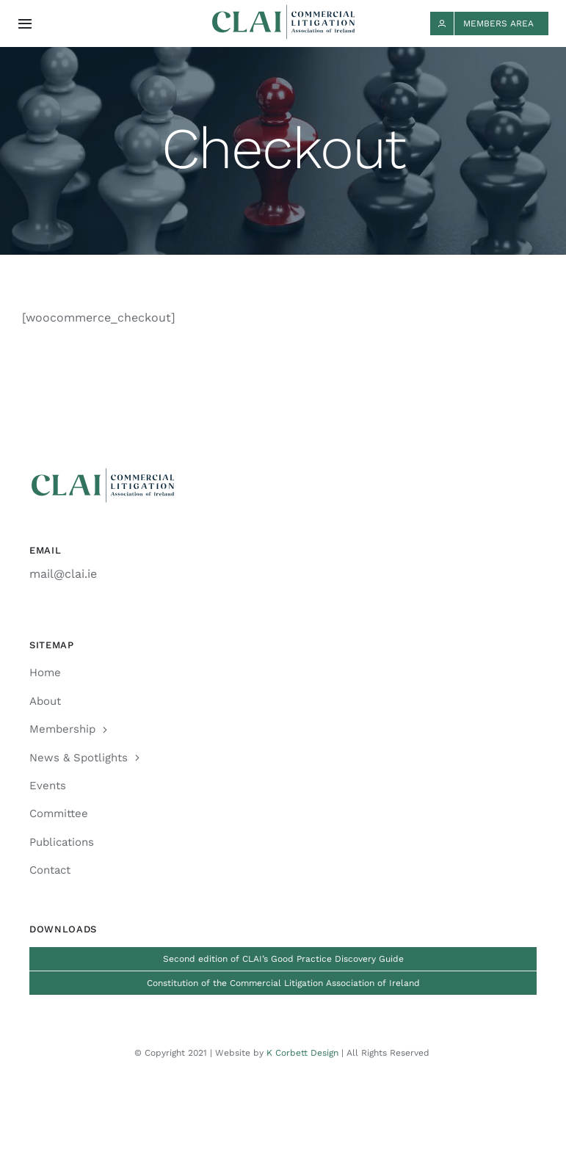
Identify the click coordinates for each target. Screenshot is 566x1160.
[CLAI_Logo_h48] (283, 10)
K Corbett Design (302, 1053)
